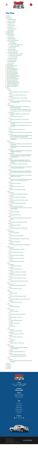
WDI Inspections (11, 30)
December (11, 192)
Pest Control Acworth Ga (12, 68)
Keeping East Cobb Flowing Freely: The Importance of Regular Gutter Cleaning (21, 176)
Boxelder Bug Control (12, 28)
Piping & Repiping (11, 38)
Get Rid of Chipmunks (15, 232)
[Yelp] (19, 417)
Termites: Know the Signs (16, 183)
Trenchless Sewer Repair (14, 46)
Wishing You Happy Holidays (16, 330)
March (10, 93)
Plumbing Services (10, 34)
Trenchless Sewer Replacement (15, 44)
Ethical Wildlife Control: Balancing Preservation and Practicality (21, 126)
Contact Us (9, 367)
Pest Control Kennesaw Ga (12, 73)
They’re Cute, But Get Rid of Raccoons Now (19, 200)
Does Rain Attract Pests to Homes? (18, 129)
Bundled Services (10, 67)
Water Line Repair (11, 49)
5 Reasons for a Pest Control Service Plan (19, 222)
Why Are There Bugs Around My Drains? (18, 95)
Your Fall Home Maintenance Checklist (18, 275)
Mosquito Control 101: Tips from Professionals (20, 119)
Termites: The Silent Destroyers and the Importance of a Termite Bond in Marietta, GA (21, 167)
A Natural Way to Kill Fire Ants (16, 337)
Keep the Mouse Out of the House (17, 343)
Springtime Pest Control (15, 225)
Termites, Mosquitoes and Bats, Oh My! (18, 356)
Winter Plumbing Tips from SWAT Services (19, 228)
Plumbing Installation (12, 60)
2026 (9, 89)
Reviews (8, 363)
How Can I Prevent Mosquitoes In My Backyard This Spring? (21, 218)
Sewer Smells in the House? (16, 269)
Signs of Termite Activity (15, 241)
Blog (8, 87)
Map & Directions (19, 397)
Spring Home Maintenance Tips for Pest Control (20, 299)
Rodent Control (11, 24)
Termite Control (10, 31)
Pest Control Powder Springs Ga (13, 76)
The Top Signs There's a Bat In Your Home (19, 98)
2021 (9, 246)
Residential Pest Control (15, 214)
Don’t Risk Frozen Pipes (15, 306)
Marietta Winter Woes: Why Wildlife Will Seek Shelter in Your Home (21, 147)
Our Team (9, 364)
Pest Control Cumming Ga (12, 72)
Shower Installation (12, 61)
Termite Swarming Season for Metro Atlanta (20, 281)
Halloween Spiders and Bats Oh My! (18, 351)
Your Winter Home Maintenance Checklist (19, 194)
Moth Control (10, 27)
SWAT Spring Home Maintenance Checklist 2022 (20, 244)
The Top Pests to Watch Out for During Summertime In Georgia (21, 123)
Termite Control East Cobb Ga (13, 82)
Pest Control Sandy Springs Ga (13, 78)
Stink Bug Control (11, 25)
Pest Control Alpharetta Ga (12, 69)
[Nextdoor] (23, 417)
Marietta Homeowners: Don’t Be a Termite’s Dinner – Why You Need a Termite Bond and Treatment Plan (21, 172)
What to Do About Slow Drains (17, 116)
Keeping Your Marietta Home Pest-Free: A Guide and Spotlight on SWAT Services (21, 151)
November (11, 105)
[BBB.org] (16, 417)
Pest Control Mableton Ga (12, 74)
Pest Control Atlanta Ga (12, 71)
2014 (9, 344)
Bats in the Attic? (14, 293)
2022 (9, 229)
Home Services (10, 64)
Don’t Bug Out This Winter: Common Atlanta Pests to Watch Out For (21, 144)
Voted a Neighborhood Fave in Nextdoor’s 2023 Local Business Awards (21, 208)
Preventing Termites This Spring (17, 255)
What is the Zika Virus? (15, 323)
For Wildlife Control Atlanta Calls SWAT (18, 203)
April (10, 90)
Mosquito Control (11, 22)
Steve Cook (13, 326)
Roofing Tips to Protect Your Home (17, 186)
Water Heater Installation (12, 65)
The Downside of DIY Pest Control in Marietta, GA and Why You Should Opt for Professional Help (21, 136)
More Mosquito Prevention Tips (17, 252)
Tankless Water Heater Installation (16, 53)
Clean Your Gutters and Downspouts (18, 197)
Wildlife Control (10, 33)
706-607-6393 (19, 390)
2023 (9, 191)
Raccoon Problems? (15, 311)
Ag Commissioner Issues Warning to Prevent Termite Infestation (21, 361)
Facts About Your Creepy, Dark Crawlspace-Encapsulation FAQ (19, 348)
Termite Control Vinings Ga (12, 86)
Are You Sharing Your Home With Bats (18, 354)
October (11, 149)
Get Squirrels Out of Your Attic (17, 206)
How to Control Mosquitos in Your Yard (18, 278)
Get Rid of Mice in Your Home (16, 302)
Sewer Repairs (12, 41)
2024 (9, 141)
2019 (9, 282)
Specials (8, 366)
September (11, 112)
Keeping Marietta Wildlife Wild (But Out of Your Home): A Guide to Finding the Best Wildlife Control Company (21, 161)
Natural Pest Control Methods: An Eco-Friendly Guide (21, 132)
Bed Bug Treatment (12, 19)
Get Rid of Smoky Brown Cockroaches (18, 272)
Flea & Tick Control (12, 21)
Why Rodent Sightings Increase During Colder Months (20, 114)
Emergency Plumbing (12, 58)
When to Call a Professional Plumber (18, 189)
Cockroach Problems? (15, 211)
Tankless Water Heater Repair (15, 55)
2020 (9, 263)
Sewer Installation (13, 43)
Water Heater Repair (13, 57)
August (10, 158)
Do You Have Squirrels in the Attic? (17, 249)
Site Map (8, 368)
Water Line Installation (13, 50)
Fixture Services (11, 37)
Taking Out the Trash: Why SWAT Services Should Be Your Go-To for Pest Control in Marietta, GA (21, 180)
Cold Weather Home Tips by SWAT (17, 261)
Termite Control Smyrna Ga (12, 85)
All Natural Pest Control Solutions (17, 333)
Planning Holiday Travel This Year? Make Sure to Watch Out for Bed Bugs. (20, 107)
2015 (9, 328)
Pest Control (9, 18)
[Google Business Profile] (14, 417)
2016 (9, 308)
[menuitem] (7, 442)
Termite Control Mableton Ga (13, 83)
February (11, 96)
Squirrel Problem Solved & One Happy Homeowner (21, 109)
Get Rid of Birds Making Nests (16, 320)
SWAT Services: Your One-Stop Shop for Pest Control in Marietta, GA (21, 139)
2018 (9, 290)
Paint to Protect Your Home (16, 288)
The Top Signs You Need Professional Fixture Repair (21, 110)
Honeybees (13, 340)
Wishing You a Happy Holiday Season (18, 285)
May (10, 128)
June (10, 121)
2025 (9, 103)
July (10, 118)
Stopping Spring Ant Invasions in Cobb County (20, 92)
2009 (9, 357)
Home (8, 15)
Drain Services (11, 35)
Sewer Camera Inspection (13, 40)
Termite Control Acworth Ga (12, 81)
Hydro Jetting (11, 63)
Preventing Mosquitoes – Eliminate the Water (20, 238)
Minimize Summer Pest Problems (17, 235)
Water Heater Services (12, 52)
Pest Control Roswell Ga (12, 77)
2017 (9, 303)
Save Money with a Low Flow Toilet (17, 258)
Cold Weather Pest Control (16, 265)
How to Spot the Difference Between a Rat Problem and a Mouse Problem (21, 101)
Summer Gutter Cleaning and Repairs (18, 296)
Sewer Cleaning (12, 47)
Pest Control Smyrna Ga (12, 80)
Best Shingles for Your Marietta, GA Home (19, 163)
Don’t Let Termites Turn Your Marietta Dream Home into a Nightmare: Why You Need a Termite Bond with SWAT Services (21, 156)
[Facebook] (21, 417)
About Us (9, 16)
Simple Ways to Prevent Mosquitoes (18, 314)
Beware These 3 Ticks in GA (16, 317)
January (11, 99)
